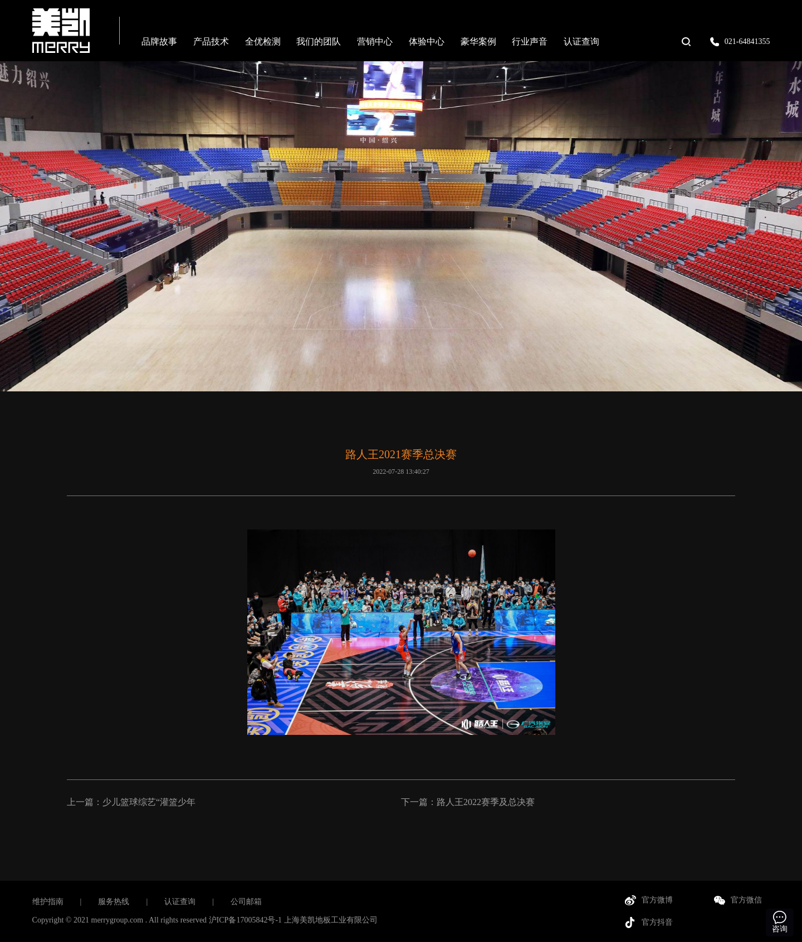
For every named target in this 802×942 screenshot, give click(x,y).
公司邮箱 (246, 901)
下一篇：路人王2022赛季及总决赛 (468, 802)
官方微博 (657, 900)
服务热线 (113, 901)
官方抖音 (657, 922)
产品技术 (211, 41)
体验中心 (426, 41)
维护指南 (47, 901)
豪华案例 (478, 41)
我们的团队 (318, 41)
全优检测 (263, 41)
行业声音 (529, 41)
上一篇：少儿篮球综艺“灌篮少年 (131, 802)
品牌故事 (159, 41)
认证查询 (581, 41)
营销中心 (375, 41)
